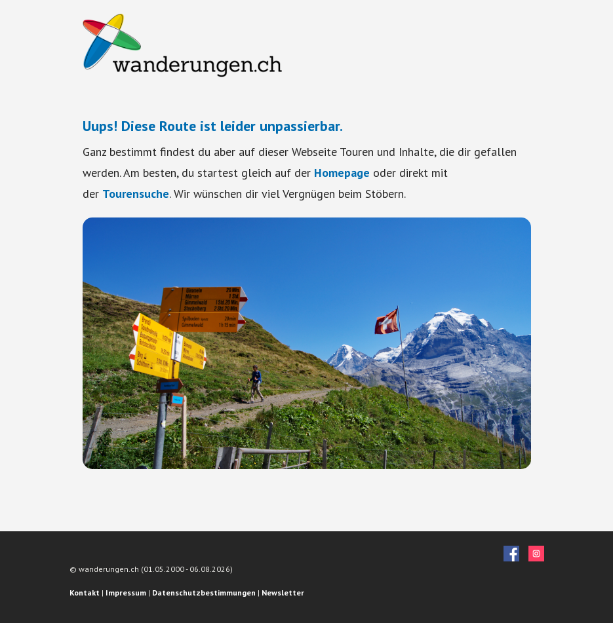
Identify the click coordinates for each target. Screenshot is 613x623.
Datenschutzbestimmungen (204, 592)
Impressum (126, 592)
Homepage (342, 172)
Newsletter (283, 592)
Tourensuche (135, 193)
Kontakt (84, 592)
